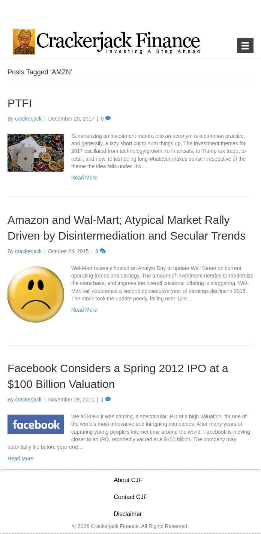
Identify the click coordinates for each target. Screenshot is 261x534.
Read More (84, 178)
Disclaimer (128, 514)
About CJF (128, 480)
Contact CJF (130, 497)
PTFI (20, 103)
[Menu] (245, 45)
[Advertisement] (130, 15)
